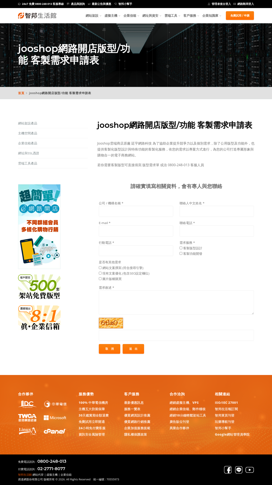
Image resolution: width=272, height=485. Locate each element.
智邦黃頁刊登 (224, 415)
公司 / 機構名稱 (111, 203)
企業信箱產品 (27, 143)
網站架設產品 (27, 123)
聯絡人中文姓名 (192, 203)
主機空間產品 (27, 133)
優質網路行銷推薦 (137, 421)
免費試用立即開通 (92, 421)
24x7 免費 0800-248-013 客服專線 (41, 4)
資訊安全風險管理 (92, 434)
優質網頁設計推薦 (137, 415)
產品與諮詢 (76, 4)
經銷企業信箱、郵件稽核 (187, 409)
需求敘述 (106, 287)
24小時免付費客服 (92, 428)
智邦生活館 (25, 475)
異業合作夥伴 (179, 428)
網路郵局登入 (244, 4)
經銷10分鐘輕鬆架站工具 (188, 415)
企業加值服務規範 (137, 428)
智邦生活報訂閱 (226, 409)
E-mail (104, 223)
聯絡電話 (187, 223)
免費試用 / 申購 (239, 15)
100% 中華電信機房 (93, 402)
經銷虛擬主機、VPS (184, 402)
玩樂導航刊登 (224, 421)
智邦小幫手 (123, 4)
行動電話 (106, 242)
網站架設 (92, 15)
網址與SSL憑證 (28, 153)
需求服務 (187, 242)
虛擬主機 (111, 15)
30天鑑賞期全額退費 (94, 415)
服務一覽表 (132, 409)
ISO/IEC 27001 (226, 402)
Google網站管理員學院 (232, 434)
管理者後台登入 (219, 4)
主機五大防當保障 (92, 409)
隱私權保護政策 (135, 434)
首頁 (21, 93)
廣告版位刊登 (179, 421)
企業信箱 (129, 15)
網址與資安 (150, 15)
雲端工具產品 (27, 163)
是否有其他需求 (110, 262)
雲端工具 (170, 15)
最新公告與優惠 (99, 4)
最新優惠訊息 (134, 402)
